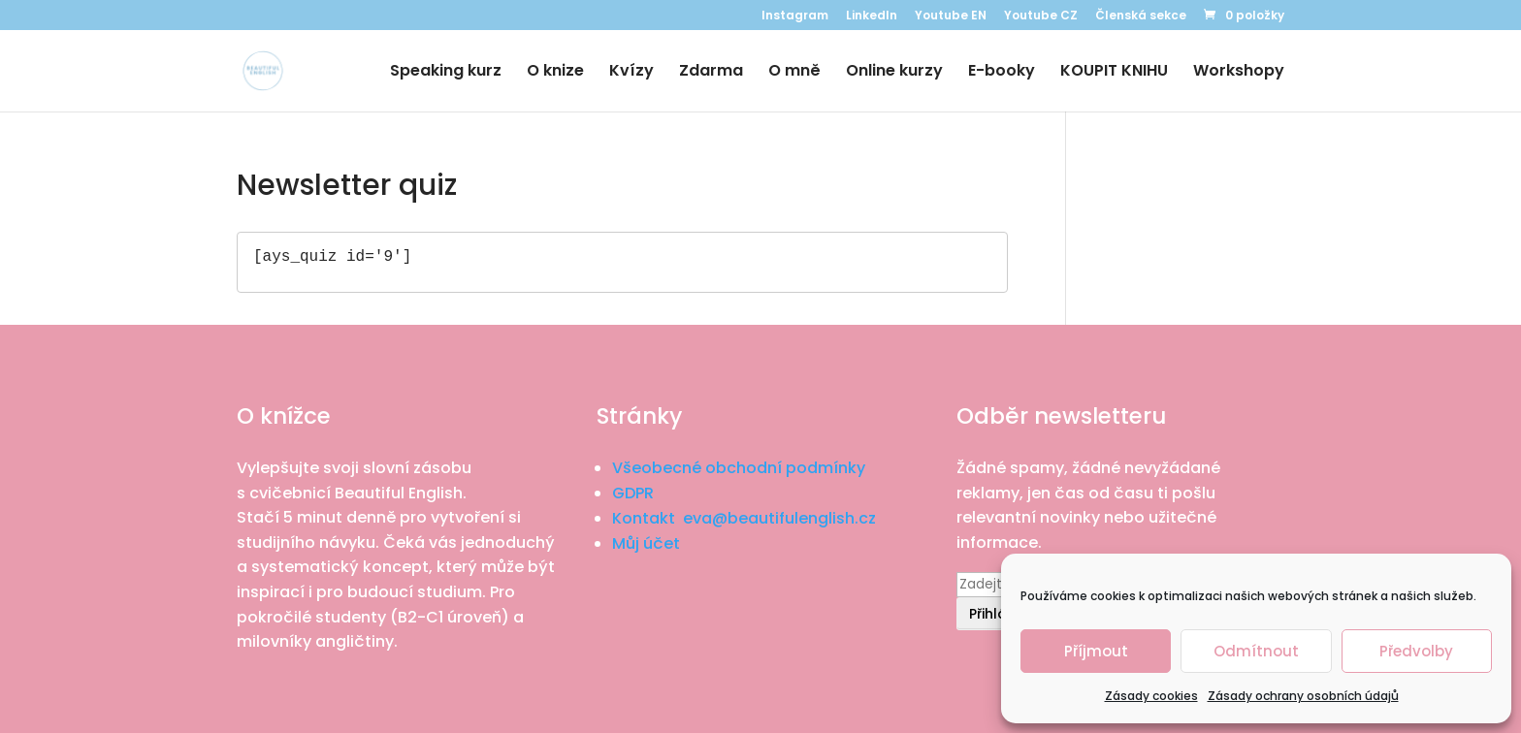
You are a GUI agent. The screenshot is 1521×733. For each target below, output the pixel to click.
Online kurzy (894, 72)
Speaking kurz (446, 72)
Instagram (794, 16)
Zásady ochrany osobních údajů (1303, 695)
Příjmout (1096, 651)
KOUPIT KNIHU (1114, 72)
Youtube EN (951, 16)
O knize (555, 72)
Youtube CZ (1041, 16)
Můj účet (646, 543)
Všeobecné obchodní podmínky (738, 468)
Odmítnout (1256, 651)
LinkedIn (871, 16)
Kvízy (631, 72)
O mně (794, 72)
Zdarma (711, 72)
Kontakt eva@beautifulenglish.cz (744, 518)
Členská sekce (1140, 16)
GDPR (633, 493)
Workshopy (1238, 72)
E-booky (1001, 72)
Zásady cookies (1151, 695)
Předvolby (1416, 651)
